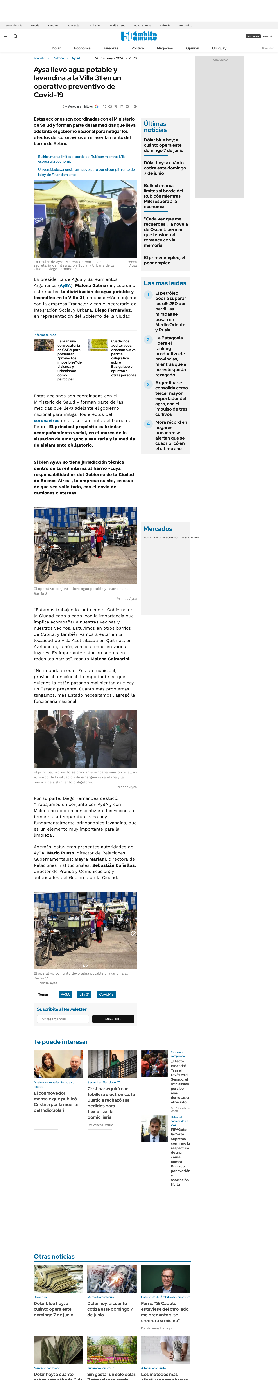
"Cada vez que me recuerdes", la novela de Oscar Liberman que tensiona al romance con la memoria (166, 232)
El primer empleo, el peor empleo (164, 260)
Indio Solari (73, 25)
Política (137, 48)
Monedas (150, 537)
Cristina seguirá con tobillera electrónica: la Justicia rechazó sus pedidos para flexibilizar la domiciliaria (111, 1103)
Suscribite (113, 1018)
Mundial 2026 (142, 25)
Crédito (53, 25)
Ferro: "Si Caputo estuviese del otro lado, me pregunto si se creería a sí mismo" (165, 1312)
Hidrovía (165, 25)
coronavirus (46, 420)
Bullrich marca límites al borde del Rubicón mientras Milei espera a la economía (163, 196)
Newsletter (268, 48)
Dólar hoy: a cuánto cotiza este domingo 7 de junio (165, 168)
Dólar (56, 48)
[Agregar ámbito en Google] (81, 106)
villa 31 (84, 994)
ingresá (268, 36)
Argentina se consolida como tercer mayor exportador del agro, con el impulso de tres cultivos (171, 398)
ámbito (39, 58)
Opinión (192, 48)
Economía (82, 48)
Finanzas (111, 48)
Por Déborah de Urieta (180, 1109)
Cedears (192, 537)
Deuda (35, 25)
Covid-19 (106, 994)
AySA (76, 58)
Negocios (165, 48)
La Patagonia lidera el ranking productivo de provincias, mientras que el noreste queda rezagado (171, 356)
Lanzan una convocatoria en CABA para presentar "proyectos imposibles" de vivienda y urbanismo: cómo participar (69, 360)
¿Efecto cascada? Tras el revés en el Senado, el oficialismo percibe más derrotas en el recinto (180, 1081)
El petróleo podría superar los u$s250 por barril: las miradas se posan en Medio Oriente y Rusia (170, 311)
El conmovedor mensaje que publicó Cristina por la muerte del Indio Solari (56, 1101)
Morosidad (185, 25)
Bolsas (162, 537)
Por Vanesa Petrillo (100, 1125)
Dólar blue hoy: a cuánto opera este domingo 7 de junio (163, 145)
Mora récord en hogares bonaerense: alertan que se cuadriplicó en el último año (171, 435)
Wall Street (117, 25)
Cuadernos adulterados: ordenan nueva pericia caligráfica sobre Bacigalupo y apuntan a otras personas (123, 358)
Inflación (95, 25)
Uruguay (219, 48)
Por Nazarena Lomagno (157, 1328)
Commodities (176, 537)
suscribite (253, 36)
